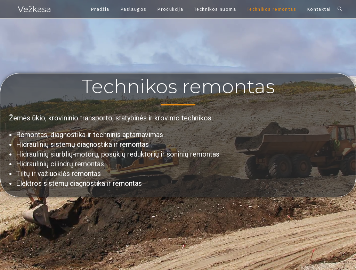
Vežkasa (34, 9)
